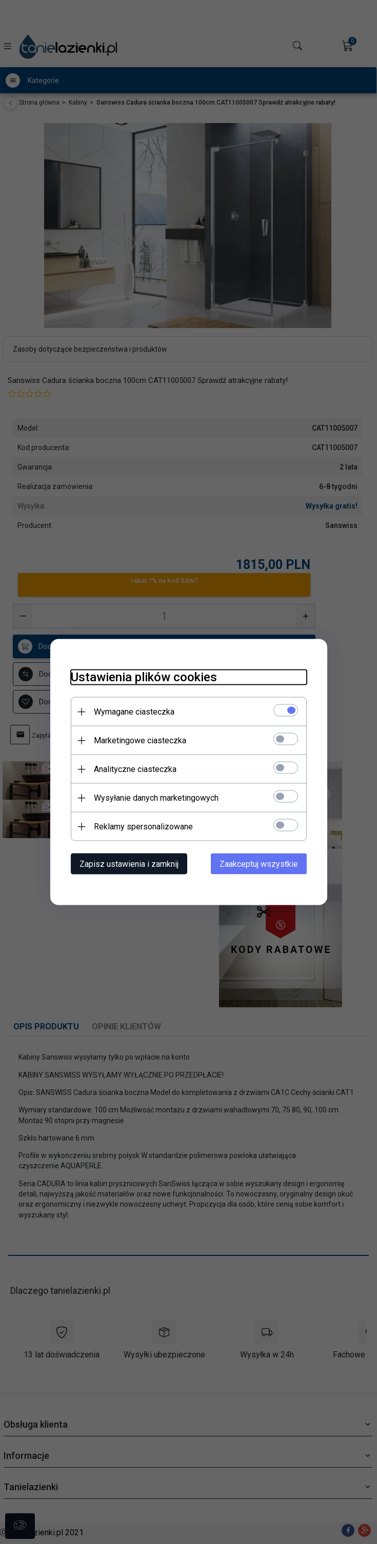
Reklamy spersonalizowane (143, 826)
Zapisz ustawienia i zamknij (129, 864)
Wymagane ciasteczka (134, 712)
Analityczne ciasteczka (135, 769)
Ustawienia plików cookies (144, 677)
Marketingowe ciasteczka (140, 740)
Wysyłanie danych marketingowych (156, 798)
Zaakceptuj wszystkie (259, 864)
